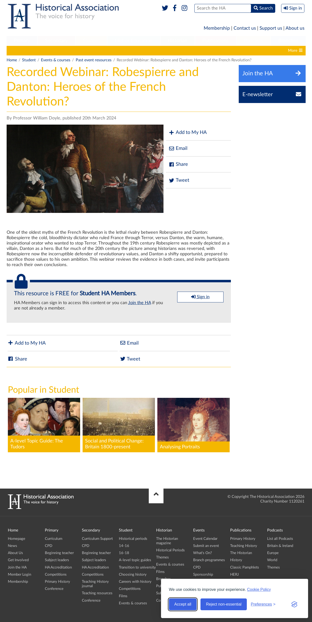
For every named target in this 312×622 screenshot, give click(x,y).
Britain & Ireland (280, 546)
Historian (177, 40)
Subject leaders (57, 560)
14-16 (52, 50)
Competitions (260, 50)
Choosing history (184, 50)
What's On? (202, 553)
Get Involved (18, 560)
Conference (54, 589)
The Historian (241, 553)
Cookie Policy (259, 589)
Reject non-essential (223, 604)
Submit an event (206, 546)
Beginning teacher (59, 553)
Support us (271, 28)
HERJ (234, 574)
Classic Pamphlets (244, 567)
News (12, 546)
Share (178, 164)
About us (295, 28)
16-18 (69, 50)
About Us (15, 553)
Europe (273, 553)
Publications (215, 40)
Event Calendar (205, 539)
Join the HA (139, 303)
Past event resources (94, 60)
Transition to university (143, 50)
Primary (22, 40)
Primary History (57, 581)
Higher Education (133, 40)
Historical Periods (170, 550)
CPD (48, 546)
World (272, 560)
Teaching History (243, 546)
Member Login (19, 574)
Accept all (182, 604)
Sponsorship (203, 574)
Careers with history (224, 50)
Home (12, 60)
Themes (162, 557)
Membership (217, 28)
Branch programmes (209, 560)
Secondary (56, 40)
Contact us (245, 28)
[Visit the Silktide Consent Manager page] (294, 604)
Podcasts (253, 40)
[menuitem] (22, 41)
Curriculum (53, 539)
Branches (288, 40)
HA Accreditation (58, 567)
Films (123, 596)
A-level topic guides (99, 50)
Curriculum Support (97, 539)
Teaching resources (97, 593)
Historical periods (24, 50)
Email (177, 148)
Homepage (16, 539)
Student (91, 40)
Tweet (178, 180)
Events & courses (55, 60)
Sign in (200, 296)
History (236, 560)
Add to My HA (187, 132)
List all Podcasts (280, 539)
